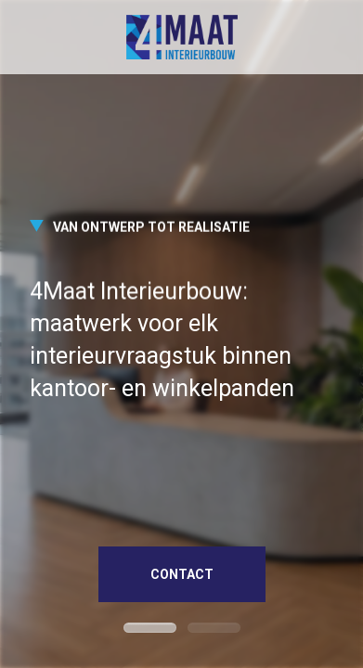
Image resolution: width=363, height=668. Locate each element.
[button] (149, 628)
